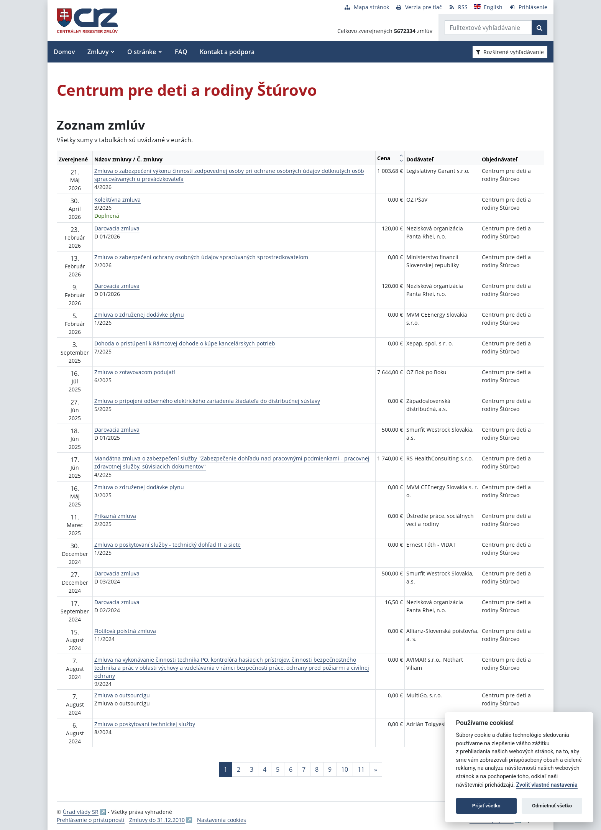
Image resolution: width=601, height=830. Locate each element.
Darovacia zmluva (117, 228)
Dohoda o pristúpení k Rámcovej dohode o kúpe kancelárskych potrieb (184, 343)
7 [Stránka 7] (303, 769)
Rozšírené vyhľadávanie (510, 52)
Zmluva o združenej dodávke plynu (139, 314)
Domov (64, 52)
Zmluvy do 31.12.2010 (157, 819)
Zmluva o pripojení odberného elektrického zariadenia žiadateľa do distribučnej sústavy (207, 400)
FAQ (181, 52)
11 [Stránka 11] (361, 769)
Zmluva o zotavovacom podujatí (134, 372)
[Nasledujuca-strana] (375, 769)
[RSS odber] (458, 7)
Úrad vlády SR (81, 811)
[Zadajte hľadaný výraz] (488, 27)
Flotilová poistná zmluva (125, 630)
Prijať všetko (486, 806)
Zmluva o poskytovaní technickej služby (144, 724)
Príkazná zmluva (115, 515)
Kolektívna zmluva (117, 199)
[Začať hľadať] (539, 27)
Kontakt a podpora (227, 52)
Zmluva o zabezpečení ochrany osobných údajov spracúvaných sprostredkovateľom (201, 257)
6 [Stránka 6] (290, 769)
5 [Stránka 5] (277, 769)
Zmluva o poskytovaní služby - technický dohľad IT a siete (167, 544)
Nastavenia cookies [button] (221, 819)
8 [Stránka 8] (317, 769)
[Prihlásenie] (528, 7)
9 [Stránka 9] (330, 769)
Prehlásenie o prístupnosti (91, 819)
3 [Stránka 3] (251, 769)
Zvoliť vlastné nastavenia (547, 785)
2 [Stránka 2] (238, 769)
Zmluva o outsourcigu (122, 695)
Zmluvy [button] (98, 52)
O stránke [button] (141, 52)
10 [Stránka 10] (344, 769)
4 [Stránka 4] (264, 769)
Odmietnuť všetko (552, 806)
